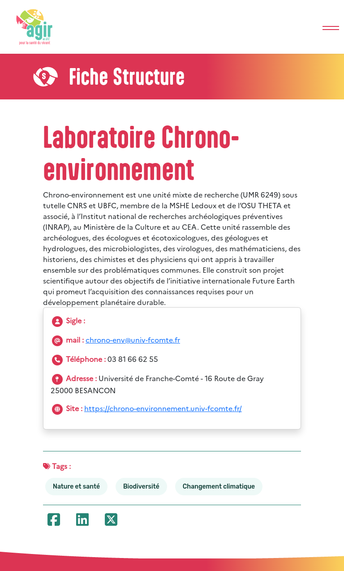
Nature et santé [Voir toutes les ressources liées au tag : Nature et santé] (76, 486)
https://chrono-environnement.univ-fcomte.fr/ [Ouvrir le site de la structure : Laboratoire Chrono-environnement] (163, 408)
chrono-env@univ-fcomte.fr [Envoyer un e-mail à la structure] (133, 339)
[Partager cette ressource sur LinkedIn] (83, 522)
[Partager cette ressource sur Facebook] (54, 522)
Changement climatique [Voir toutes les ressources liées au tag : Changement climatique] (219, 486)
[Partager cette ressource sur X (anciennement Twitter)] (111, 522)
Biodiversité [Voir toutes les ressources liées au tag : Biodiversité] (141, 486)
